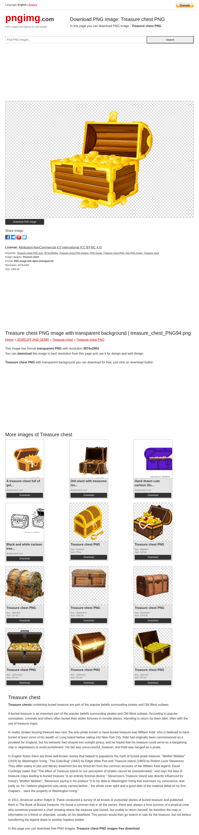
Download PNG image (24, 221)
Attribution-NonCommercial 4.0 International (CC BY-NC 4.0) (60, 247)
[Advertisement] (99, 73)
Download (24, 495)
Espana (33, 4)
